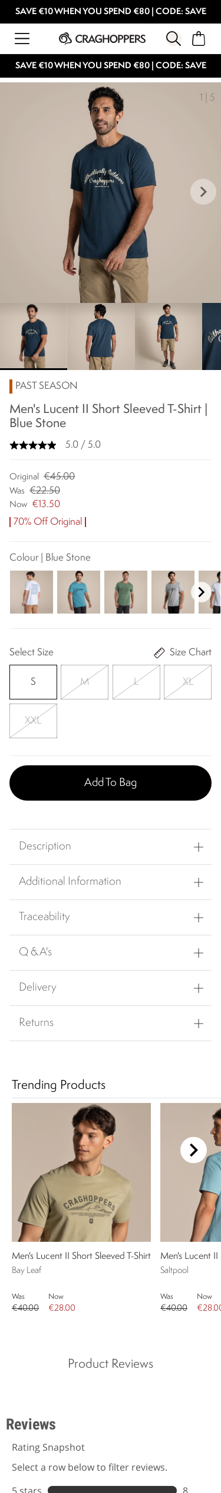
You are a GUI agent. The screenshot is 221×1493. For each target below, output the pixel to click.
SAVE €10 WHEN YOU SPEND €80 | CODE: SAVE (110, 12)
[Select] (33, 682)
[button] (203, 193)
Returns (36, 1023)
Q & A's (35, 952)
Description (45, 846)
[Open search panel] (173, 38)
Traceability (44, 917)
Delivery (38, 988)
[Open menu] (22, 38)
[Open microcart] (199, 38)
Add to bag (110, 783)
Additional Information (70, 882)
